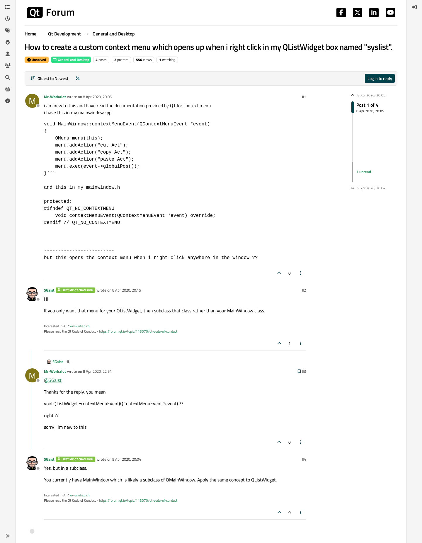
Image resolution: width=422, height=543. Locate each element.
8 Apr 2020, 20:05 (97, 97)
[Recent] (7, 18)
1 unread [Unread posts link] (363, 172)
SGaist (49, 290)
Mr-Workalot (55, 97)
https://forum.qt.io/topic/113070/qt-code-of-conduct (138, 331)
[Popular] (7, 42)
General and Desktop (70, 59)
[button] (7, 536)
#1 (304, 97)
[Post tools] (301, 273)
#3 (304, 371)
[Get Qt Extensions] (7, 89)
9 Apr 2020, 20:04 (126, 459)
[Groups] (7, 65)
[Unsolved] (7, 100)
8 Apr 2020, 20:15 (126, 290)
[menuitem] (414, 7)
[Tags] (7, 30)
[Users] (7, 54)
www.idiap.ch (79, 326)
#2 (304, 290)
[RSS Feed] (77, 78)
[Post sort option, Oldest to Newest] (49, 78)
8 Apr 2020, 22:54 (97, 371)
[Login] (414, 7)
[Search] (7, 77)
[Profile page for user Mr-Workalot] (32, 101)
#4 (304, 459)
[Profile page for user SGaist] (32, 294)
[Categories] (7, 7)
